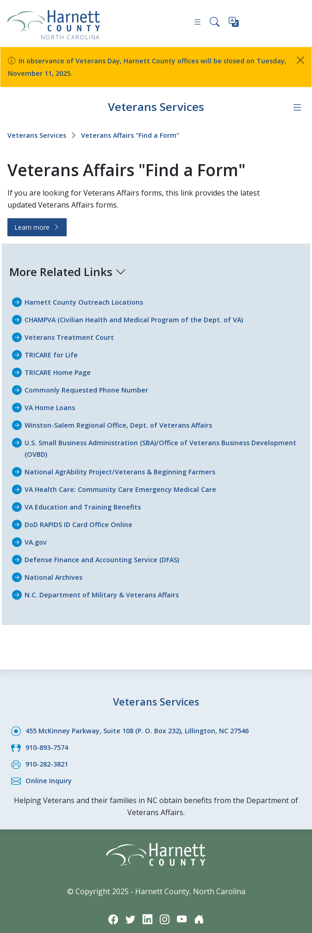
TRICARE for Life (53, 351)
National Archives (56, 568)
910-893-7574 (49, 736)
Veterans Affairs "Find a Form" (141, 134)
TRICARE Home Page (61, 368)
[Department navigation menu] (297, 106)
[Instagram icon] (165, 906)
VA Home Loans (52, 403)
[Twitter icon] (128, 906)
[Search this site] (214, 23)
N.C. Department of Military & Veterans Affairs (108, 585)
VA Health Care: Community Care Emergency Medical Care (128, 482)
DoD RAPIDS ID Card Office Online (84, 516)
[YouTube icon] (183, 906)
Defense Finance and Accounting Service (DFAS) (110, 551)
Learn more (37, 225)
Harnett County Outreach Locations (90, 300)
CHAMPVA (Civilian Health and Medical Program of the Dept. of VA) (144, 317)
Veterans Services (156, 105)
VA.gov (37, 533)
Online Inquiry (50, 769)
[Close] (300, 60)
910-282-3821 (49, 753)
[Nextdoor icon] (202, 906)
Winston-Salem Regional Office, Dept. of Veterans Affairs (127, 420)
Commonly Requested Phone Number (92, 386)
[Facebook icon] (109, 906)
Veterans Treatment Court (74, 334)
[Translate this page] (234, 24)
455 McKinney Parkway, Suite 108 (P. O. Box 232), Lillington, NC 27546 (148, 720)
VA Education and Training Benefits (88, 499)
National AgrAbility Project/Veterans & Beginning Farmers (129, 465)
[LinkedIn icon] (146, 906)
